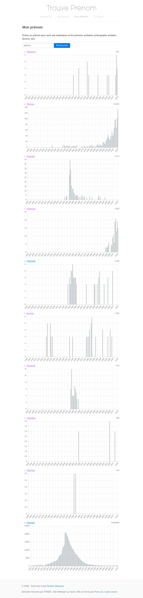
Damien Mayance (55, 586)
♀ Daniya (29, 208)
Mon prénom (81, 16)
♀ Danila (29, 156)
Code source (110, 592)
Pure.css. (99, 592)
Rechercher (62, 45)
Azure (73, 592)
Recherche (63, 16)
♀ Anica (29, 313)
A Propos (98, 16)
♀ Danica (29, 51)
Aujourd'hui (46, 16)
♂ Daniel (29, 522)
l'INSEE (48, 592)
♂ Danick (29, 261)
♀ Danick (29, 365)
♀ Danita (29, 470)
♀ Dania (29, 104)
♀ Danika (29, 418)
